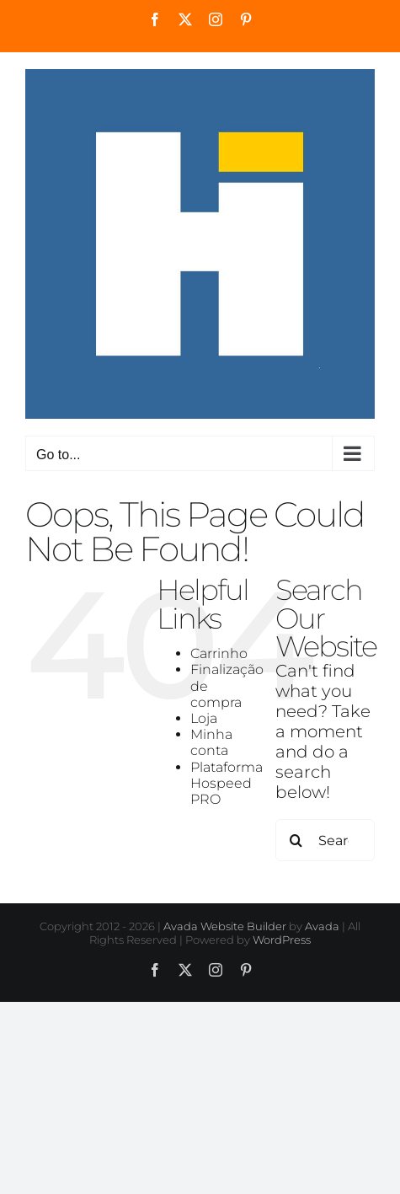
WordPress (282, 939)
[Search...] (325, 840)
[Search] (296, 840)
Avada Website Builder (224, 926)
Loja (203, 718)
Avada (322, 926)
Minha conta (211, 742)
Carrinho (219, 653)
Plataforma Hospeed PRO (226, 783)
